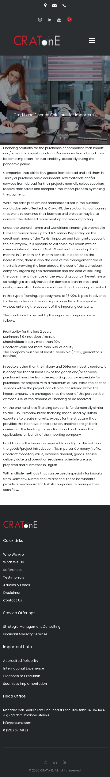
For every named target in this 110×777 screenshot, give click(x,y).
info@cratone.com (17, 723)
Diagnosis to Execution (21, 676)
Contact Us (12, 600)
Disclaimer (12, 592)
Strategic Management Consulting (31, 626)
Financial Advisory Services (25, 634)
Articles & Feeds (16, 585)
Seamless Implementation (25, 683)
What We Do (13, 562)
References (12, 569)
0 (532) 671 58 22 (15, 730)
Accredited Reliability (20, 660)
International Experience (23, 668)
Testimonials (13, 577)
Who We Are (13, 554)
